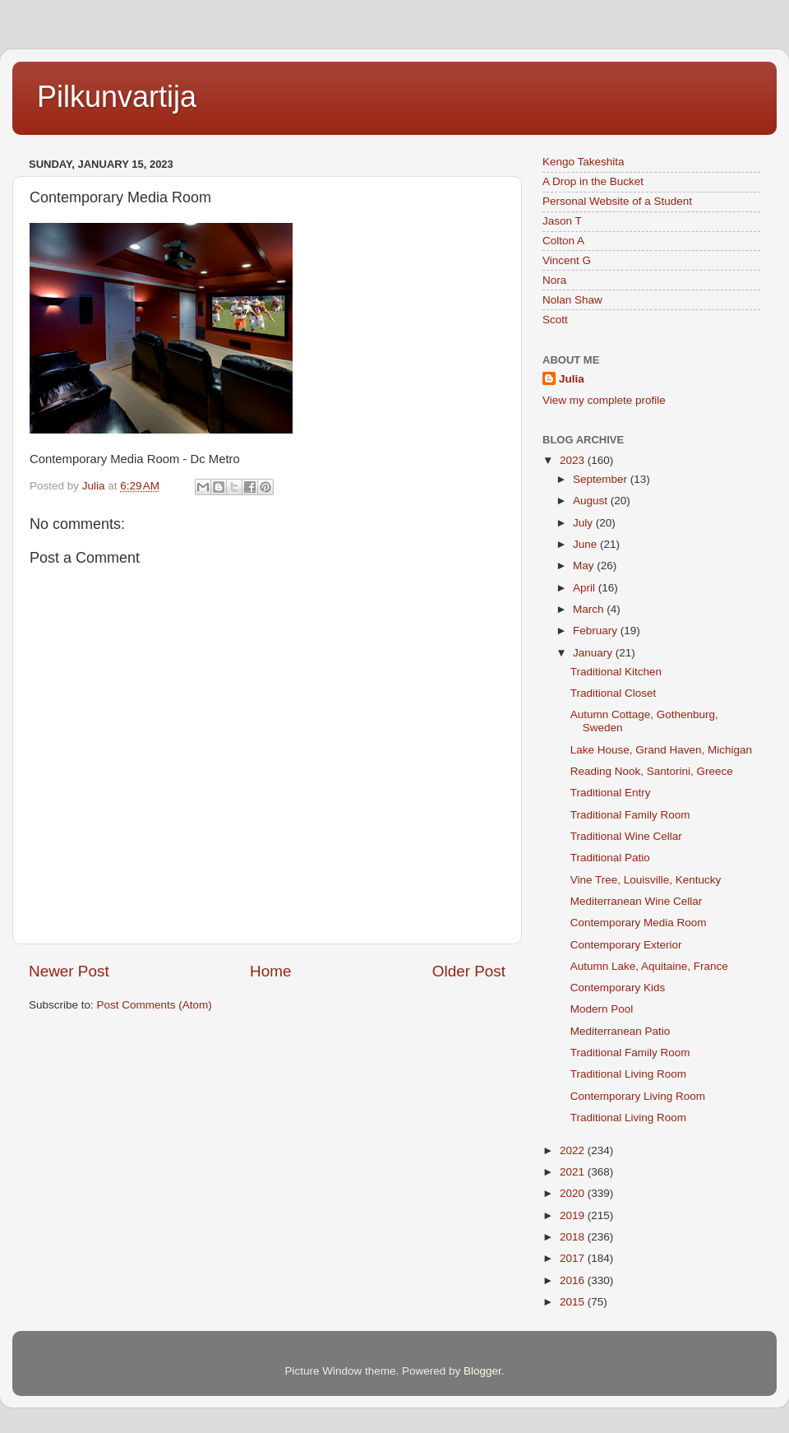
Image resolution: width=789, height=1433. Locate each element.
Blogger (482, 1371)
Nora (554, 280)
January (594, 653)
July (584, 523)
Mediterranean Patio (620, 1031)
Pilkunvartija (116, 97)
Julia (571, 379)
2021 (574, 1172)
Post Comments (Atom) (154, 1005)
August (592, 500)
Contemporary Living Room (637, 1096)
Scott (555, 319)
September (601, 479)
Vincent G (566, 260)
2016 (574, 1280)
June (586, 544)
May (585, 565)
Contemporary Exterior (626, 945)
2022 (574, 1150)
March (590, 609)
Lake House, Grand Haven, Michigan (661, 750)
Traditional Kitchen (616, 671)
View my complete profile (604, 400)
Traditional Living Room (628, 1074)
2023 (574, 460)
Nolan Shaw (572, 300)
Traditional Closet (613, 693)
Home (270, 971)
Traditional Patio (610, 857)
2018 (574, 1237)
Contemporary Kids (618, 987)
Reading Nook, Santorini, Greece (651, 771)
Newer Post (69, 971)
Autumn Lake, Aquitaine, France (649, 966)
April (585, 588)
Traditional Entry (610, 792)
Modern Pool (602, 1009)
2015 (574, 1302)
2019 (574, 1215)
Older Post (468, 971)
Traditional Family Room (630, 815)
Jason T (562, 221)
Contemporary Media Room (638, 922)
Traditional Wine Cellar (626, 836)
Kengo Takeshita (583, 161)
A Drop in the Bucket (593, 181)
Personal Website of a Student (617, 201)
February (597, 630)
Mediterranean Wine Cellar (636, 901)
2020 (574, 1193)
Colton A (563, 240)
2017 (574, 1258)
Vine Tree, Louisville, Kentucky (646, 880)
